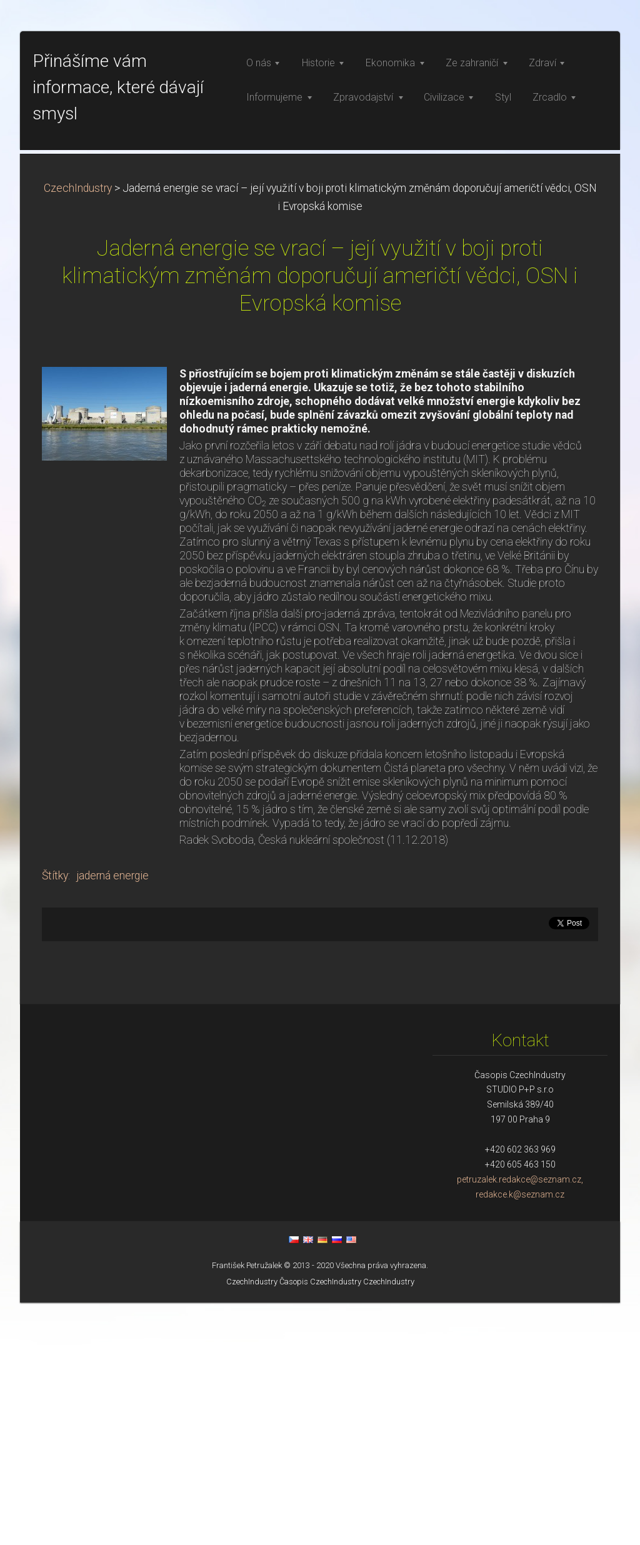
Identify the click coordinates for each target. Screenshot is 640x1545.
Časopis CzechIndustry (320, 1524)
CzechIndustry (78, 430)
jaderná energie (112, 1118)
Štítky (55, 1118)
